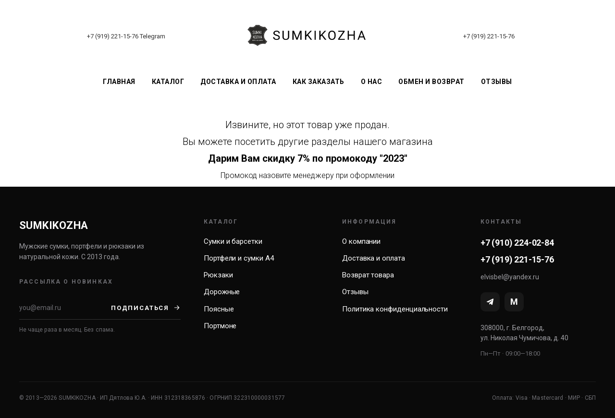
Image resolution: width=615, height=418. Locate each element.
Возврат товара (368, 275)
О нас (371, 81)
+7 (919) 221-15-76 (112, 36)
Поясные (219, 309)
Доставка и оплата (238, 81)
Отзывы (496, 81)
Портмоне (220, 326)
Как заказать (318, 81)
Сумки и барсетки (233, 241)
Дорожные (222, 291)
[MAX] (514, 301)
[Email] (65, 307)
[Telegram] (490, 301)
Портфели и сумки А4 (239, 258)
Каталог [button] (168, 81)
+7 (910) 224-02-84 (517, 243)
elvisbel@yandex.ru (509, 277)
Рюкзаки (218, 275)
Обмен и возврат (431, 81)
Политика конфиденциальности (395, 309)
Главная (119, 81)
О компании (361, 241)
